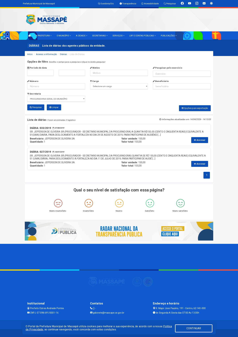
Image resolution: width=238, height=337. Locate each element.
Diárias (63, 54)
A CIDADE (81, 35)
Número (32, 81)
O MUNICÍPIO (64, 35)
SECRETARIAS (100, 35)
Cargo (94, 81)
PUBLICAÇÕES (169, 35)
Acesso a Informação (46, 54)
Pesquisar (36, 107)
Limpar (54, 107)
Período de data (37, 68)
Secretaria (34, 94)
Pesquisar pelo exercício (167, 68)
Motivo (95, 68)
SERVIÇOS (118, 35)
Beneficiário (161, 81)
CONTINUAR (193, 328)
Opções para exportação (195, 108)
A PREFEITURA (44, 35)
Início (30, 54)
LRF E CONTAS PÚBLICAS (142, 35)
